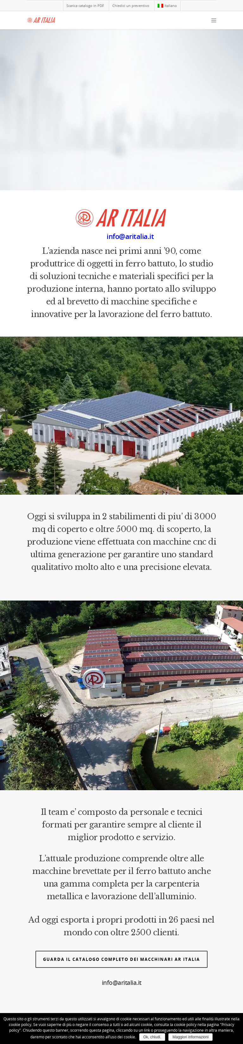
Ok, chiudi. (152, 1037)
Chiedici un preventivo (130, 5)
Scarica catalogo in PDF (85, 5)
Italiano (167, 5)
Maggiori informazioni (190, 1037)
